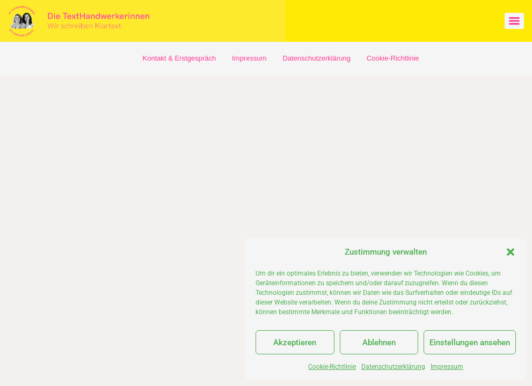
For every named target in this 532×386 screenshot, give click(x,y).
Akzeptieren (294, 342)
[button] (510, 252)
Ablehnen (379, 342)
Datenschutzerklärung (393, 366)
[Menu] (514, 21)
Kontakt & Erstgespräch (179, 58)
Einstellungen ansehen (469, 342)
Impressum (447, 366)
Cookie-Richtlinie (332, 366)
